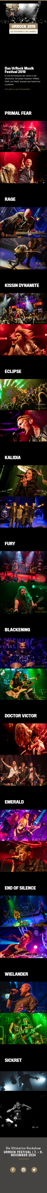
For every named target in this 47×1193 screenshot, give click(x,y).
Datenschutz (23, 1159)
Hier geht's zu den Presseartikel (17, 89)
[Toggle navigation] (39, 2)
